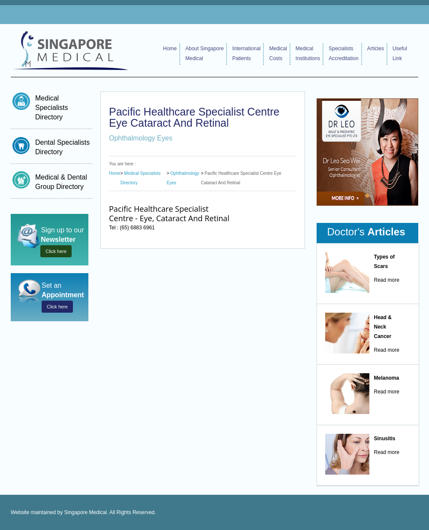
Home (170, 49)
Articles (375, 49)
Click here (55, 251)
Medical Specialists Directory (51, 107)
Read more (386, 280)
